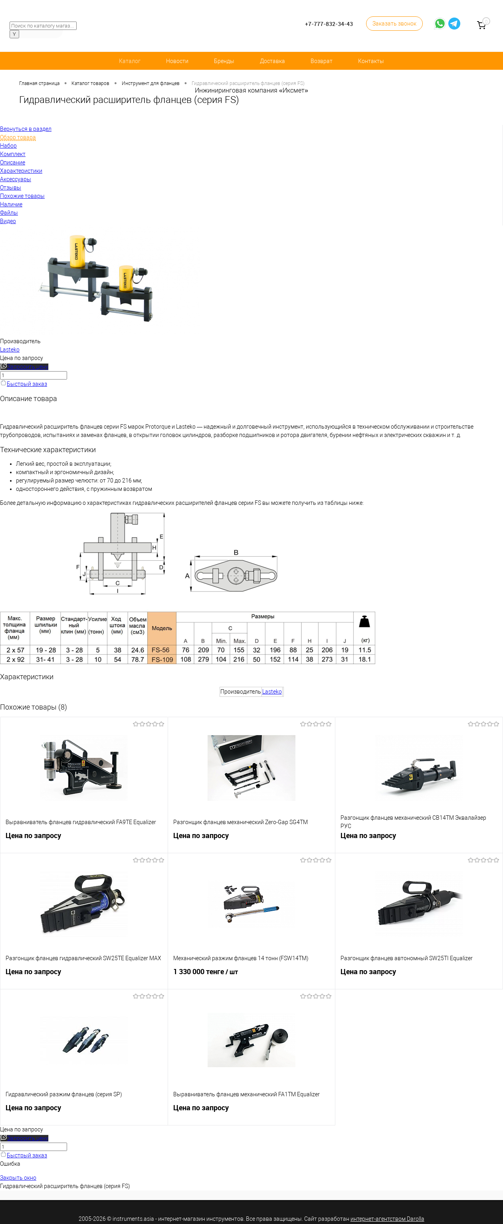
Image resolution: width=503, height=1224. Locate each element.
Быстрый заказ (23, 384)
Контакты (371, 61)
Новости (177, 61)
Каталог (130, 61)
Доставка (272, 61)
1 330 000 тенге (251, 976)
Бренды (224, 61)
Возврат (322, 61)
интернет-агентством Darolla (387, 1219)
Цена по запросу (21, 358)
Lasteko (10, 349)
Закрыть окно (18, 1178)
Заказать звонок (394, 23)
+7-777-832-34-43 (329, 24)
